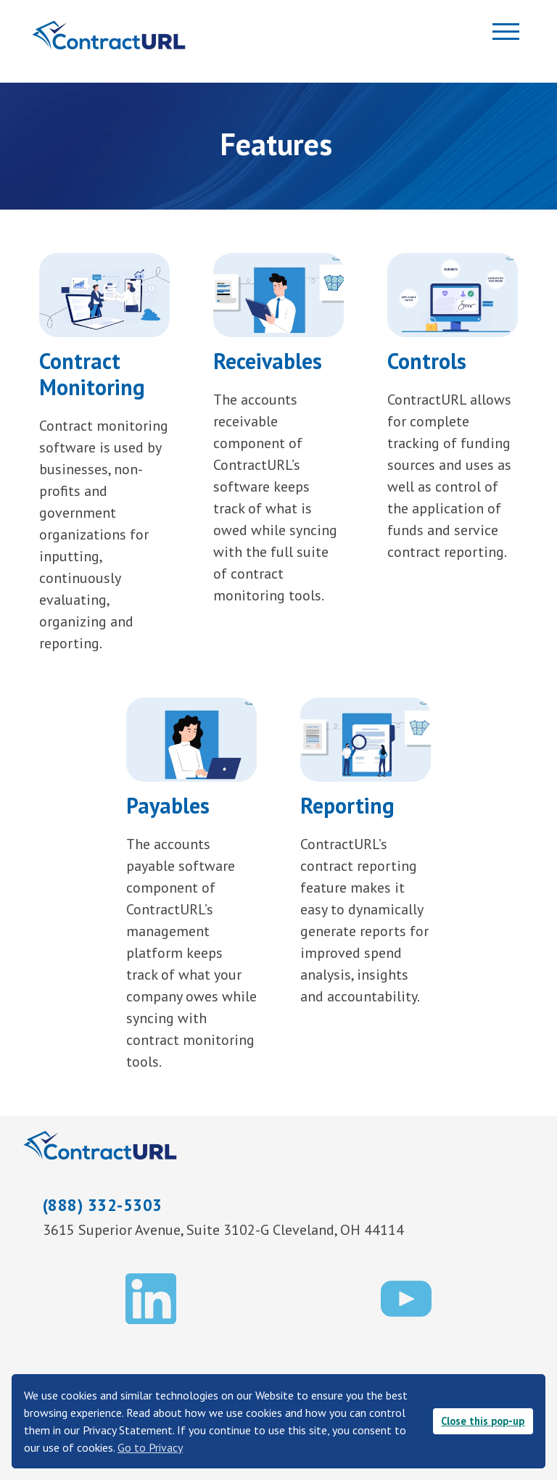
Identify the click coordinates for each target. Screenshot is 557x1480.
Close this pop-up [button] (482, 1421)
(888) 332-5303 (102, 1204)
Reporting (347, 805)
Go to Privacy (150, 1447)
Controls (426, 361)
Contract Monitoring (92, 374)
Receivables (267, 361)
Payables (168, 805)
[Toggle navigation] (498, 34)
